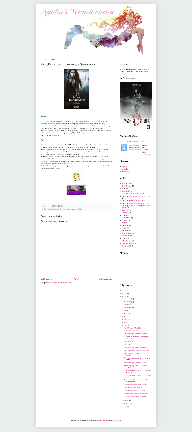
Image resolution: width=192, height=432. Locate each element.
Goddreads (125, 171)
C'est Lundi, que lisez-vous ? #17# (135, 334)
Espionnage (126, 215)
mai (125, 319)
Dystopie (125, 213)
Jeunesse (125, 225)
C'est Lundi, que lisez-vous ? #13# (135, 396)
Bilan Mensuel (126, 186)
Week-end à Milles (128, 243)
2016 (124, 293)
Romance (125, 231)
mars (126, 325)
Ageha (130, 145)
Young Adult (78, 209)
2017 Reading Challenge (135, 142)
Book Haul (125, 191)
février (126, 400)
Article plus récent (47, 279)
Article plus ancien (105, 279)
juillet (126, 314)
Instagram (125, 166)
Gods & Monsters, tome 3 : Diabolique (136, 350)
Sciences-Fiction (127, 233)
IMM (123, 223)
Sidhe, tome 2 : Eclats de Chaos (134, 391)
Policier (124, 228)
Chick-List (125, 210)
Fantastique (126, 218)
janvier (126, 403)
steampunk (125, 236)
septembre (127, 308)
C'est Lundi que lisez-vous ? (131, 194)
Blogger (118, 421)
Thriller (124, 238)
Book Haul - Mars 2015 (131, 331)
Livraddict (125, 169)
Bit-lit (123, 188)
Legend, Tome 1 (129, 341)
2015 (124, 296)
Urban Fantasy (127, 241)
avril (125, 322)
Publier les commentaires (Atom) (61, 283)
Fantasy (72, 209)
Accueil (76, 279)
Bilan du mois (126, 183)
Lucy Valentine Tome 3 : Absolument (136, 393)
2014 (124, 407)
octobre (126, 305)
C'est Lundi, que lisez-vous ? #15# (135, 363)
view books (147, 154)
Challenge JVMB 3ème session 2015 (134, 200)
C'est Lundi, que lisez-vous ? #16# (135, 347)
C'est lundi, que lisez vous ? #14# (135, 385)
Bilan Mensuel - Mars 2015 (133, 328)
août (125, 311)
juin (125, 316)
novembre (127, 302)
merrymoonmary (101, 421)
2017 (124, 290)
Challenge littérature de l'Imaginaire (58, 209)
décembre (127, 299)
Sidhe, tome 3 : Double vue (133, 388)
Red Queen (127, 344)
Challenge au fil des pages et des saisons (136, 196)
